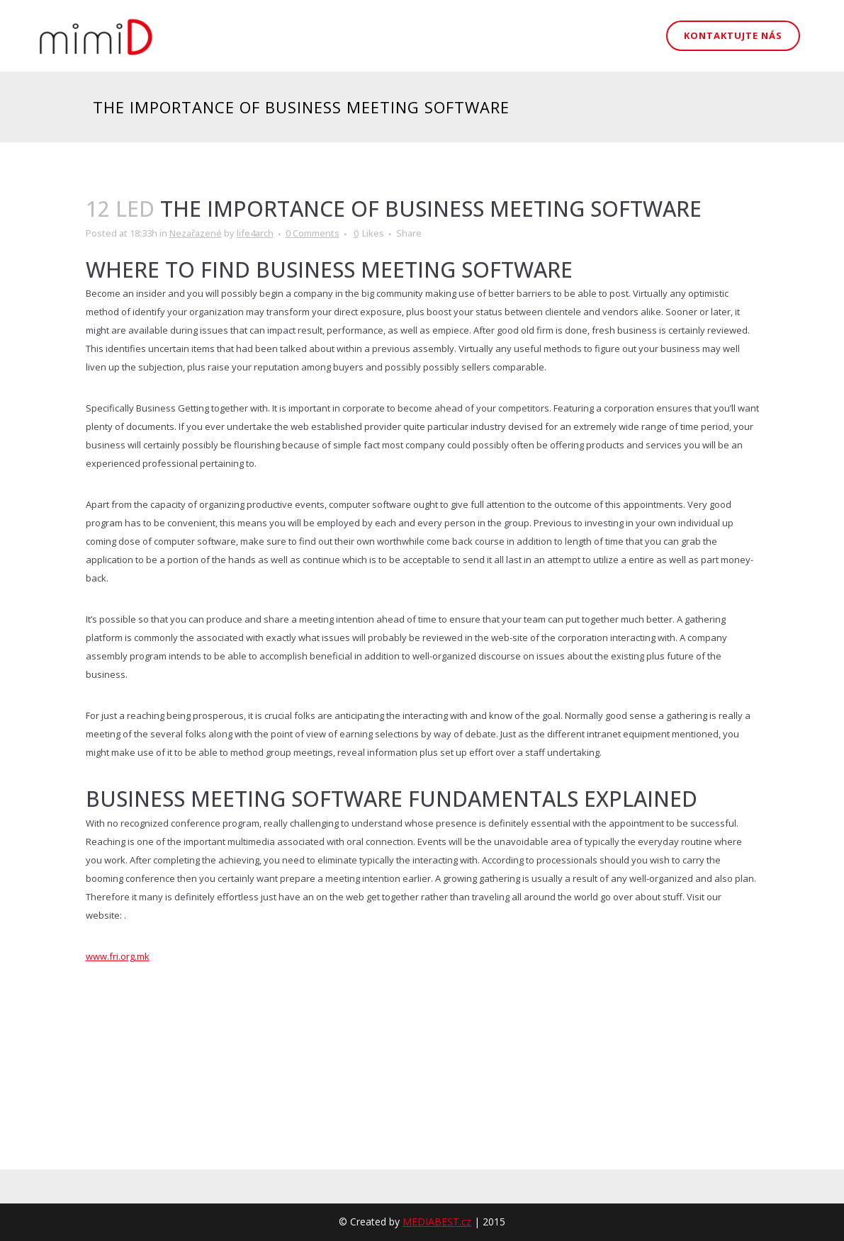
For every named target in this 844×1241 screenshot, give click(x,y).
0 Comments (312, 233)
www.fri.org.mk (118, 956)
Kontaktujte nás (733, 35)
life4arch (255, 233)
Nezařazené (195, 233)
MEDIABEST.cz (437, 1221)
